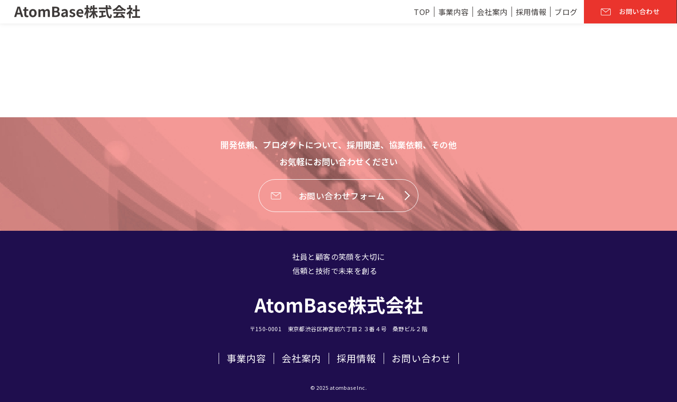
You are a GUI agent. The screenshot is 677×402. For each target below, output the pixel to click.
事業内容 (246, 358)
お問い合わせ (421, 358)
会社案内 (301, 358)
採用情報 (356, 358)
